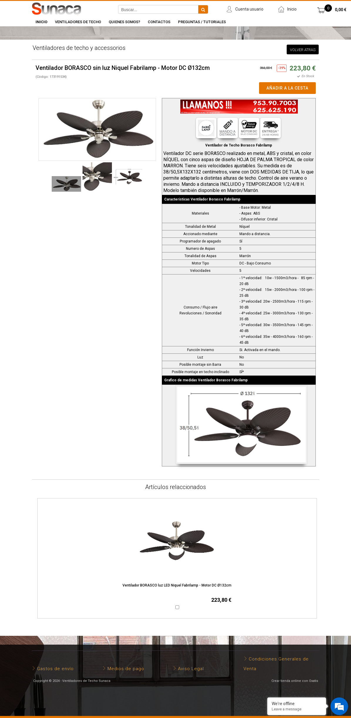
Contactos (159, 22)
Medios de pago (126, 668)
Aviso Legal (191, 668)
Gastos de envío (55, 668)
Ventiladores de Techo (78, 22)
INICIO (41, 22)
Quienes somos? (124, 22)
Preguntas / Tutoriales (202, 22)
